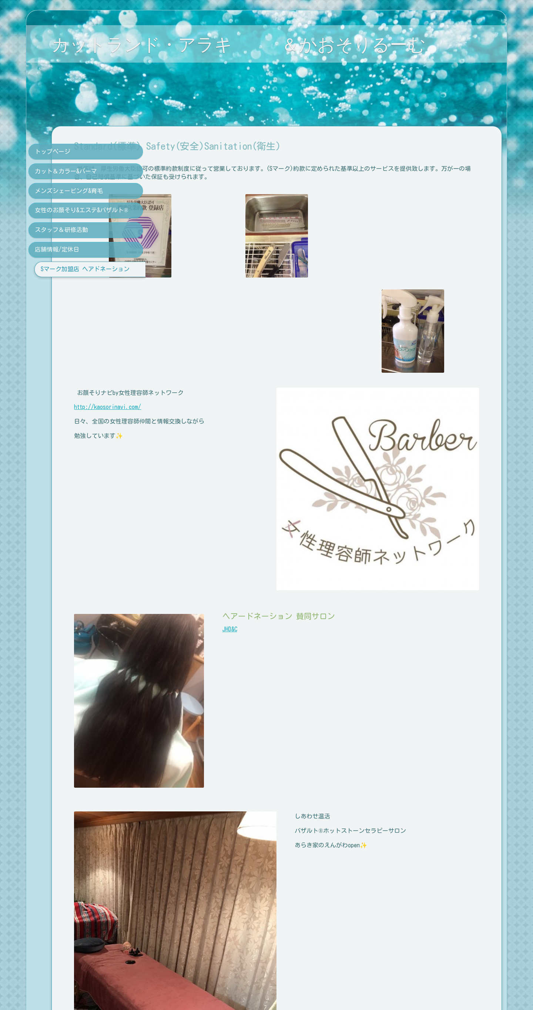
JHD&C (289, 582)
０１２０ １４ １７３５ (209, 952)
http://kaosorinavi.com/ (201, 407)
